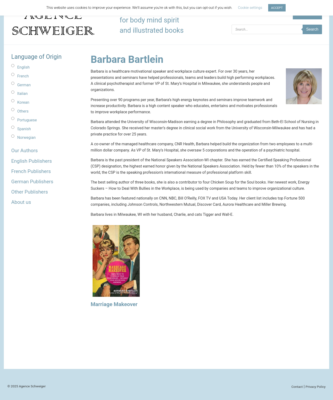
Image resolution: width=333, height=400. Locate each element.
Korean (23, 102)
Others (22, 111)
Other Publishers (29, 192)
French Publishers (31, 171)
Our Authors (24, 150)
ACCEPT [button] (277, 8)
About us (21, 202)
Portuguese (27, 120)
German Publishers (32, 181)
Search (312, 29)
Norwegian (26, 137)
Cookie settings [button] (250, 7)
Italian (22, 93)
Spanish (24, 129)
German (24, 85)
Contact (297, 387)
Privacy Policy (315, 387)
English (23, 67)
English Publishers (31, 161)
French (23, 76)
